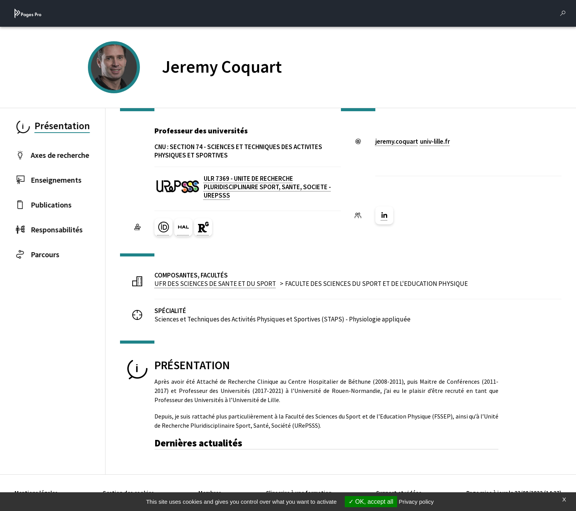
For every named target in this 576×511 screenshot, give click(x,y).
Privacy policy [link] (416, 501)
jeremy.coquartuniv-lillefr (412, 141)
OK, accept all (371, 501)
